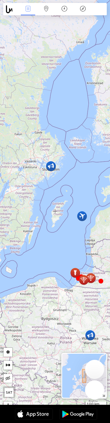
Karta (46, 9)
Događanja (28, 9)
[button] (101, 281)
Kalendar (64, 9)
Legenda (83, 9)
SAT (9, 392)
